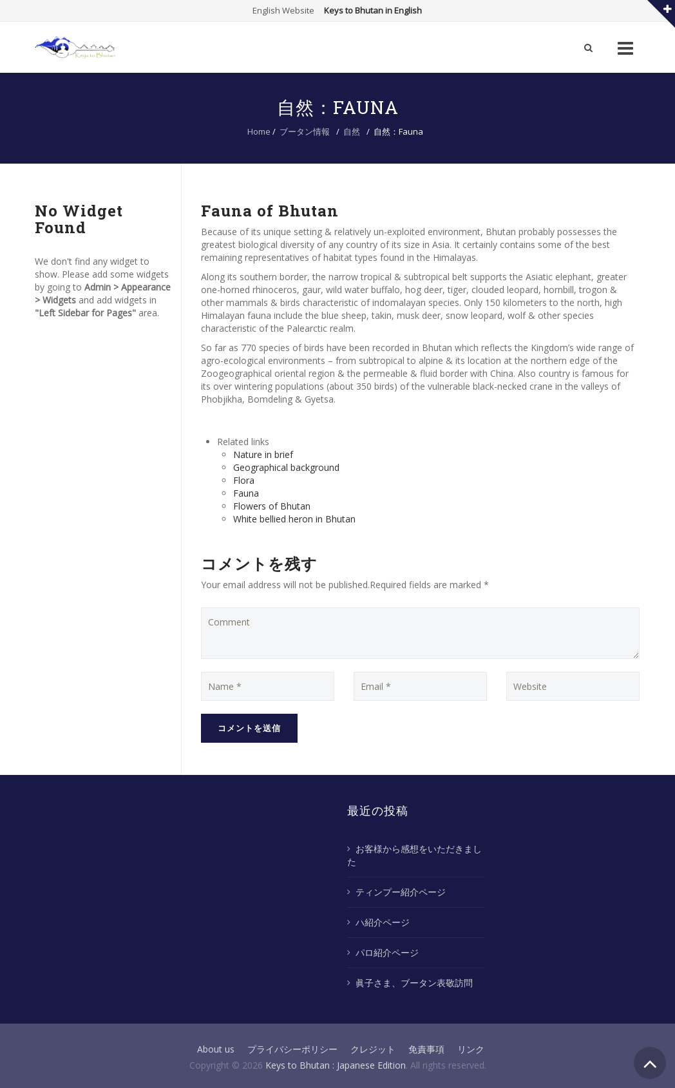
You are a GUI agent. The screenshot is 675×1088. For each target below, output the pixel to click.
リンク (470, 1049)
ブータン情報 (305, 131)
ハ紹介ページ (383, 922)
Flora (243, 480)
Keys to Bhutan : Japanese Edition (335, 1065)
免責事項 (426, 1049)
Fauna (246, 493)
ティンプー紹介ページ (401, 892)
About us (215, 1049)
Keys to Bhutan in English (373, 10)
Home (259, 131)
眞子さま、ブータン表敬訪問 (414, 983)
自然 (351, 131)
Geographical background (286, 467)
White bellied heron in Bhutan (294, 519)
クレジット (372, 1049)
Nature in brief (263, 454)
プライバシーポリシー (292, 1049)
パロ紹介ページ (387, 952)
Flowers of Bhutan (271, 506)
